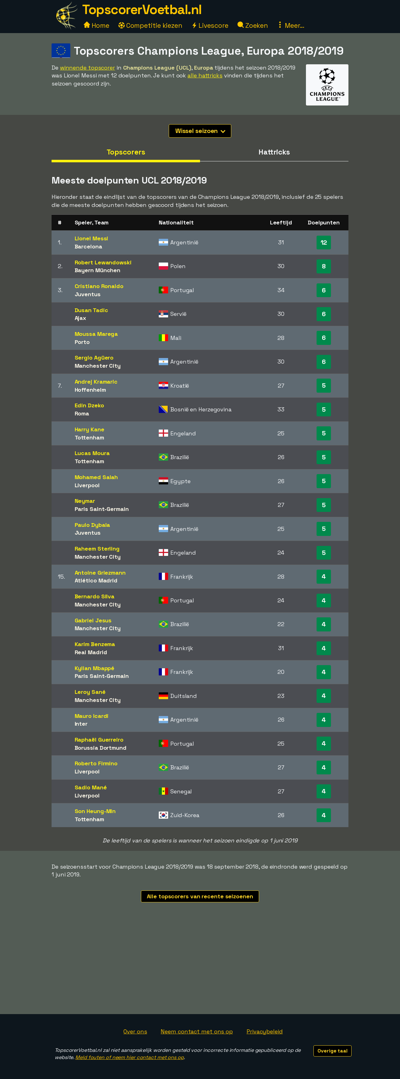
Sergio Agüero (94, 357)
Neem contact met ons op (197, 1031)
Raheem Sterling (97, 548)
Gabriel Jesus (93, 620)
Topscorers (126, 152)
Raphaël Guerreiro (99, 739)
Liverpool (87, 485)
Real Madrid (91, 652)
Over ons (135, 1031)
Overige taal (333, 1050)
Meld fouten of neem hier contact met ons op (129, 1057)
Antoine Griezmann (100, 572)
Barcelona (88, 246)
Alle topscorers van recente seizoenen (200, 896)
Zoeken (253, 25)
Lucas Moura (92, 453)
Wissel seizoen (200, 131)
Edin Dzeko (89, 405)
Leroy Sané (90, 691)
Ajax (81, 317)
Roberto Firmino (96, 763)
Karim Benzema (95, 644)
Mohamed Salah (96, 477)
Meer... (290, 25)
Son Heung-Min (95, 811)
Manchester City (98, 365)
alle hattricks (205, 75)
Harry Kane (89, 429)
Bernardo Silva (95, 596)
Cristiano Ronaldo (99, 286)
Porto (82, 342)
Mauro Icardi (92, 715)
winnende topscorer (87, 67)
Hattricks (274, 152)
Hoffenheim (90, 389)
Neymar (85, 500)
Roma (82, 413)
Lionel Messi (91, 238)
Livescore (209, 25)
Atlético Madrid (96, 580)
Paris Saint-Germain (102, 509)
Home (96, 25)
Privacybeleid (265, 1031)
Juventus (88, 294)
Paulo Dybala (92, 524)
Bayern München (98, 270)
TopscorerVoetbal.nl (142, 9)
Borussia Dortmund (101, 747)
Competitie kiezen (150, 25)
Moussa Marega (96, 333)
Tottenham (89, 437)
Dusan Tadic (91, 310)
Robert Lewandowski (103, 262)
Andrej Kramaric (96, 381)
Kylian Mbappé (95, 668)
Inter (81, 723)
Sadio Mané (91, 787)
